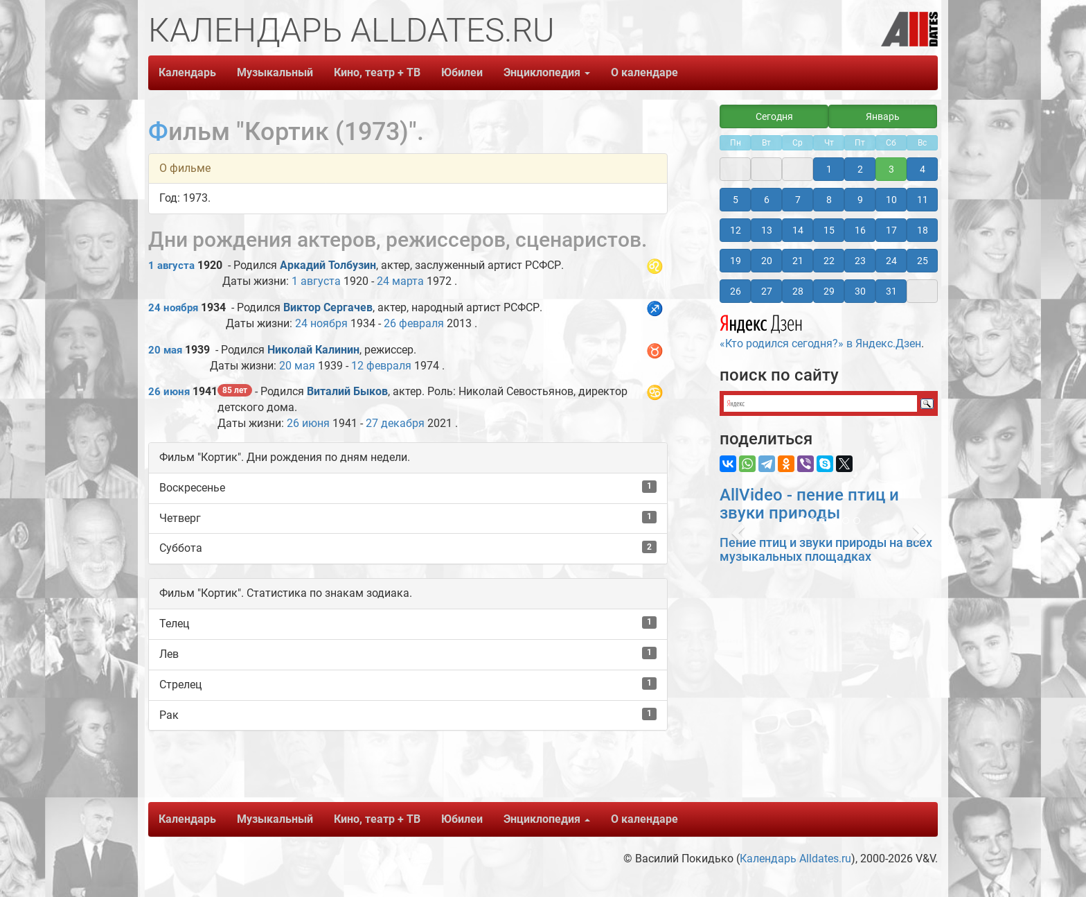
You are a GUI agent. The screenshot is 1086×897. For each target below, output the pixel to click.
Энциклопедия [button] (547, 72)
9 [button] (860, 199)
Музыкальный (275, 72)
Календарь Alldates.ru (795, 858)
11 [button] (922, 199)
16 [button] (860, 230)
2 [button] (860, 169)
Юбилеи (462, 72)
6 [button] (766, 199)
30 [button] (860, 291)
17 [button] (891, 230)
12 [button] (735, 230)
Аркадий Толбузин (328, 265)
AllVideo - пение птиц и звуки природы (809, 504)
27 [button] (766, 291)
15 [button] (829, 230)
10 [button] (891, 199)
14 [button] (797, 230)
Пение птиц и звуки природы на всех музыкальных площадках (826, 549)
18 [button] (922, 230)
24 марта (400, 281)
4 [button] (922, 169)
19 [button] (735, 260)
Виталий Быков (347, 391)
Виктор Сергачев (328, 307)
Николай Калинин (313, 349)
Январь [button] (883, 116)
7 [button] (798, 199)
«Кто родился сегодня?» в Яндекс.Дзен (820, 330)
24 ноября (173, 308)
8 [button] (829, 199)
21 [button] (797, 260)
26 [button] (735, 291)
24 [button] (891, 260)
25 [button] (922, 260)
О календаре (644, 72)
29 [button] (829, 291)
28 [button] (797, 291)
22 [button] (829, 260)
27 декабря (395, 423)
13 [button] (766, 230)
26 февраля (414, 323)
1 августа (171, 265)
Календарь (187, 72)
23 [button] (860, 260)
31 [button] (891, 291)
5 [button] (735, 199)
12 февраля (381, 365)
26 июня (169, 391)
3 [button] (891, 169)
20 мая (165, 350)
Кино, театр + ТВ (377, 72)
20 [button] (766, 260)
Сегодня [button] (774, 116)
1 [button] (829, 169)
